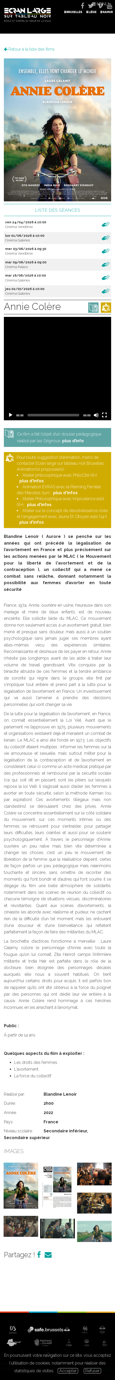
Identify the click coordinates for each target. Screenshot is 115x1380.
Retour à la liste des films (29, 49)
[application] (57, 368)
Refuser (92, 1370)
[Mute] (96, 415)
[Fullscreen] (104, 415)
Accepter (68, 1370)
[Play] (10, 415)
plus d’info (73, 440)
